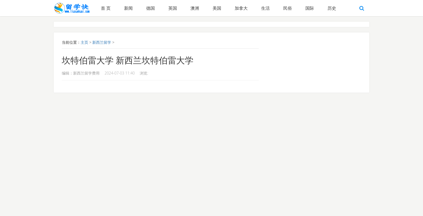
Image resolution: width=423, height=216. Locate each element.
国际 (309, 8)
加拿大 (241, 8)
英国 (172, 8)
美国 (217, 8)
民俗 (287, 8)
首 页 (106, 8)
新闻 (128, 8)
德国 (150, 8)
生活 (265, 8)
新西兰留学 (101, 42)
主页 (84, 42)
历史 (332, 8)
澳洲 (194, 8)
